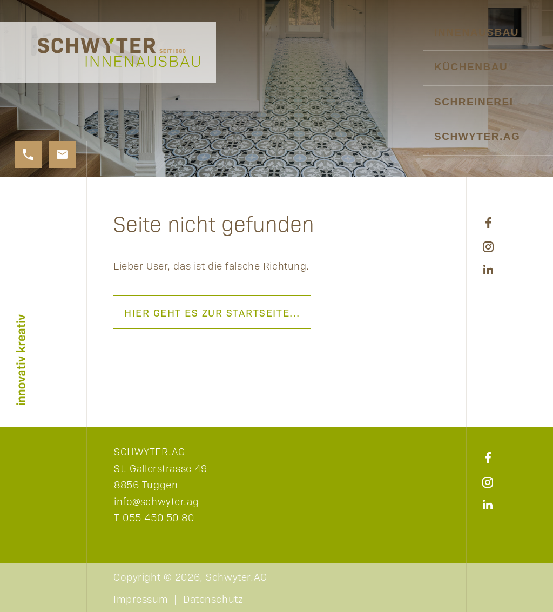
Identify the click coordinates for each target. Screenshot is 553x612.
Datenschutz (213, 598)
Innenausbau (476, 32)
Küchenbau (471, 66)
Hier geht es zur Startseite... (212, 312)
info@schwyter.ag (156, 500)
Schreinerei (474, 101)
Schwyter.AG (477, 136)
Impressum (140, 598)
